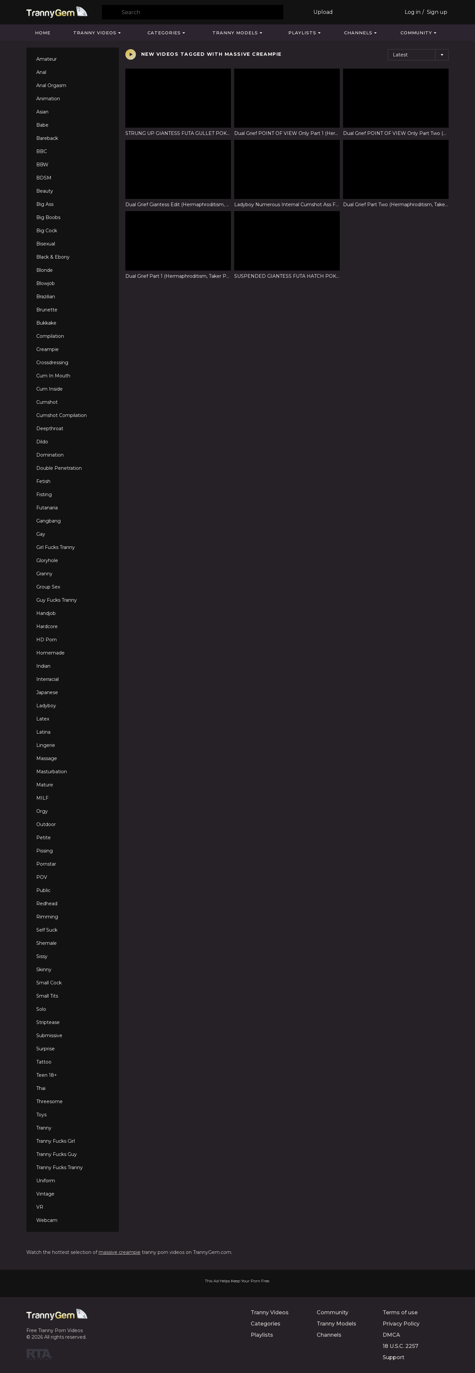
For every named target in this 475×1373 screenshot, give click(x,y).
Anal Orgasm (51, 85)
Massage (46, 758)
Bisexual (45, 244)
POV (41, 877)
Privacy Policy (401, 1324)
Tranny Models (235, 32)
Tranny (43, 1128)
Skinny (43, 970)
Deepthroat (49, 428)
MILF (42, 798)
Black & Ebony (53, 257)
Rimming (47, 917)
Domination (50, 455)
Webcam (46, 1220)
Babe (42, 125)
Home (42, 32)
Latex (42, 719)
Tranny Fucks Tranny (59, 1167)
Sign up (437, 12)
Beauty (44, 191)
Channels (358, 32)
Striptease (48, 1022)
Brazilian (45, 297)
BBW (42, 165)
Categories (164, 32)
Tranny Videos (94, 32)
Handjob (46, 613)
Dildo (42, 442)
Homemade (50, 653)
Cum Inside (49, 389)
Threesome (49, 1101)
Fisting (44, 494)
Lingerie (45, 745)
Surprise (45, 1049)
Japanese (47, 692)
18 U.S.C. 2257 (400, 1346)
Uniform (45, 1181)
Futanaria (47, 508)
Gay (40, 534)
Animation (48, 99)
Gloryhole (47, 560)
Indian (43, 666)
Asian (42, 112)
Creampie (47, 349)
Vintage (45, 1194)
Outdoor (46, 824)
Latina (43, 732)
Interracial (47, 679)
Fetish (43, 481)
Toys (41, 1115)
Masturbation (51, 772)
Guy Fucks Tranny (56, 600)
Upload (323, 12)
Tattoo (43, 1062)
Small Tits (47, 996)
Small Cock (49, 983)
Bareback (47, 138)
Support (393, 1357)
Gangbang (48, 521)
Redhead (46, 904)
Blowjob (45, 283)
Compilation (50, 336)
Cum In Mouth (53, 376)
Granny (44, 574)
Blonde (44, 270)
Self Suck (46, 930)
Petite (43, 838)
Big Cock (46, 231)
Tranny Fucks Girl (55, 1141)
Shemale (46, 943)
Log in (413, 12)
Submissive (49, 1035)
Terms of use (400, 1312)
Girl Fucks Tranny (55, 547)
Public (43, 890)
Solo (41, 1009)
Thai (41, 1088)
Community (416, 32)
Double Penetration (59, 468)
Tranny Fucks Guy (56, 1154)
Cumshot (47, 402)
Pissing (44, 851)
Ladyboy (46, 706)
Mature (44, 785)
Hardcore (47, 626)
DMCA (391, 1335)
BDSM (43, 178)
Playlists (302, 32)
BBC (41, 151)
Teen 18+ (46, 1075)
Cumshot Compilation (61, 415)
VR (39, 1207)
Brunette (46, 310)
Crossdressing (52, 363)
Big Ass (44, 204)
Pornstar (46, 864)
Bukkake (46, 323)
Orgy (42, 811)
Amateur (46, 59)
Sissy (42, 956)
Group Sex (48, 587)
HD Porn (46, 640)
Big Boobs (48, 217)
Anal (41, 72)
